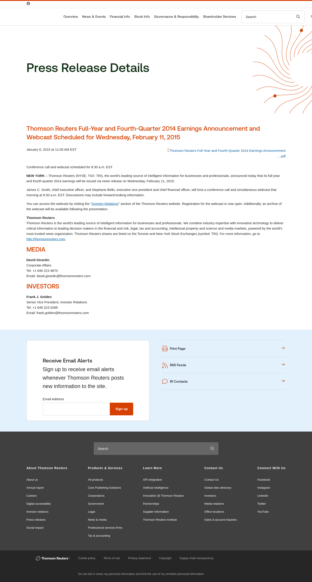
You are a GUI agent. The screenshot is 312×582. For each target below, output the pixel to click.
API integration (152, 479)
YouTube (263, 511)
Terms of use (111, 558)
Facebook (263, 479)
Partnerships (151, 503)
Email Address (53, 399)
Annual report (35, 487)
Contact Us (211, 479)
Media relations (214, 503)
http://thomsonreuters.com (46, 239)
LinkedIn (262, 495)
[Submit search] (298, 17)
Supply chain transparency (196, 558)
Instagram (263, 487)
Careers (32, 495)
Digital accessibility (39, 503)
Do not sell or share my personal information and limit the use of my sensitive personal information (141, 574)
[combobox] (267, 17)
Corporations (96, 495)
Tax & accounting (99, 535)
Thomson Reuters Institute (160, 519)
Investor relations (38, 511)
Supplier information (156, 511)
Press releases (36, 519)
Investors (210, 495)
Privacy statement (139, 558)
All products (95, 479)
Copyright (165, 558)
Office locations (214, 511)
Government (96, 503)
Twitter (261, 503)
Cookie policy (86, 558)
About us (32, 479)
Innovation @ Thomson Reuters (163, 495)
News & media (97, 519)
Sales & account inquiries (220, 519)
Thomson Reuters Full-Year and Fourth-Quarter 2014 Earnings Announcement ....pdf (228, 153)
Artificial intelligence (155, 487)
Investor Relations (105, 204)
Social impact (35, 527)
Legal (91, 511)
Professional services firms (105, 527)
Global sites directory (217, 487)
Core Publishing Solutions (104, 487)
